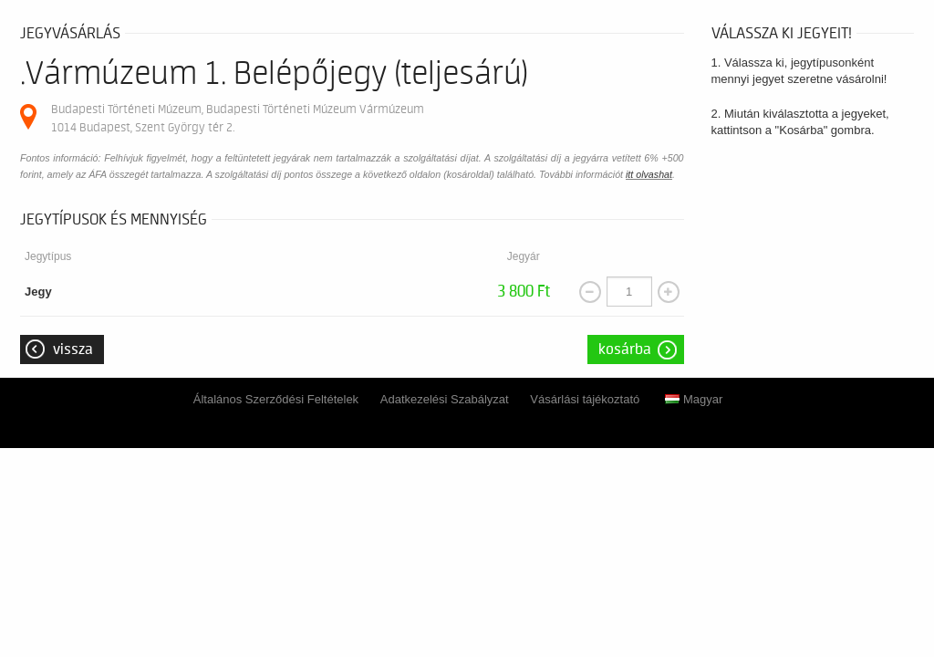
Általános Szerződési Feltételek (275, 399)
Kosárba (624, 349)
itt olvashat (649, 174)
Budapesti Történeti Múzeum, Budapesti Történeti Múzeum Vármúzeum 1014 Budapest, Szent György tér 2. (237, 118)
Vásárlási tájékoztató (584, 399)
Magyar (693, 399)
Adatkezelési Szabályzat (444, 399)
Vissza (73, 349)
